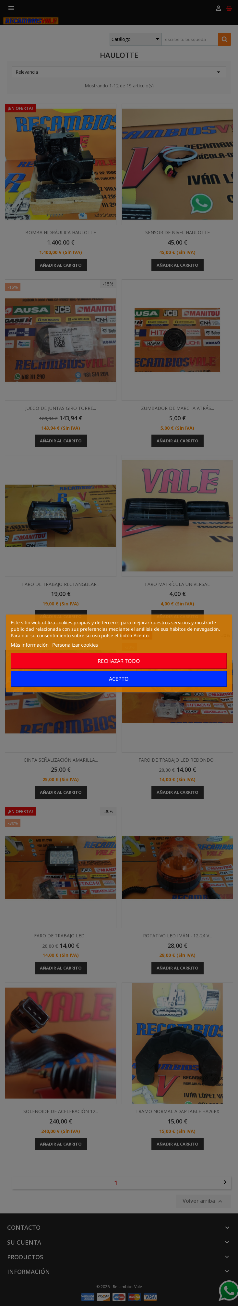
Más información (30, 644)
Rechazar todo (119, 661)
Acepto (119, 678)
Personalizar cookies (75, 644)
